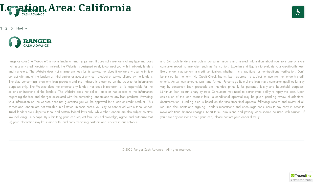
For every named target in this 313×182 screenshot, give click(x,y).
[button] (298, 12)
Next (22, 28)
